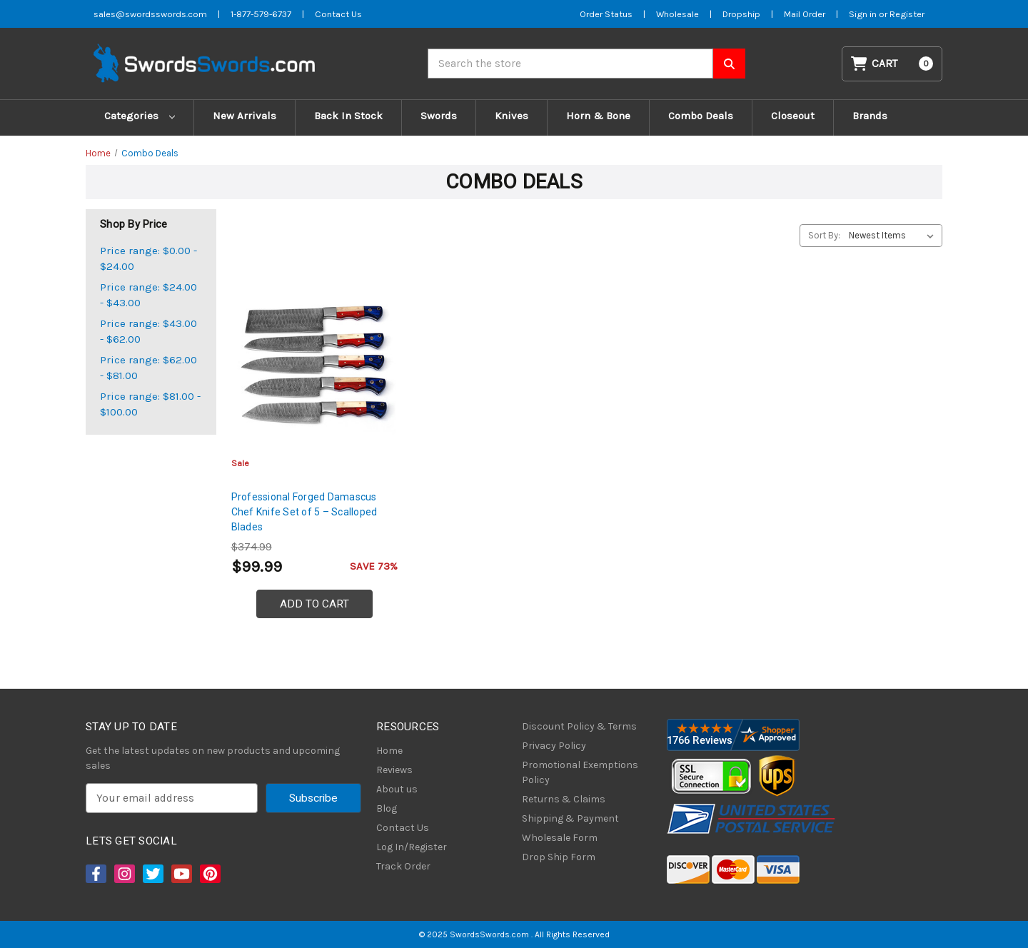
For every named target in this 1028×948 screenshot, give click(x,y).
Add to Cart (314, 603)
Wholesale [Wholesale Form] (677, 14)
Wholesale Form (560, 838)
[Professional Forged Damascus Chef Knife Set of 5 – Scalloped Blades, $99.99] (314, 365)
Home (389, 751)
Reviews (394, 770)
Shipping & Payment (570, 818)
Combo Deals (700, 115)
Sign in (864, 14)
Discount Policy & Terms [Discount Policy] (579, 726)
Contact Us (402, 828)
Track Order (403, 866)
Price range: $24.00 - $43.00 (148, 295)
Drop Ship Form (558, 857)
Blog (386, 808)
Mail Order (804, 14)
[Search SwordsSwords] (729, 64)
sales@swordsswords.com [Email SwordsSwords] (150, 14)
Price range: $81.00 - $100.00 (150, 404)
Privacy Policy (554, 746)
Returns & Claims (563, 799)
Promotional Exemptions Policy (580, 772)
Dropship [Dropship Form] (741, 14)
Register (907, 14)
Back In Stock (348, 115)
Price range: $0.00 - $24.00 (148, 258)
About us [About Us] (397, 789)
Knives (511, 115)
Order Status (606, 14)
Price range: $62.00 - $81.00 (148, 368)
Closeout (793, 115)
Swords (438, 115)
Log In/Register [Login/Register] (411, 847)
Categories (139, 115)
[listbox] (894, 235)
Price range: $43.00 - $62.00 (148, 331)
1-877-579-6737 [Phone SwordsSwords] (261, 14)
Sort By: (824, 235)
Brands (869, 115)
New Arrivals (244, 115)
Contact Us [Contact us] (338, 14)
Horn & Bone (598, 115)
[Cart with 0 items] (892, 63)
